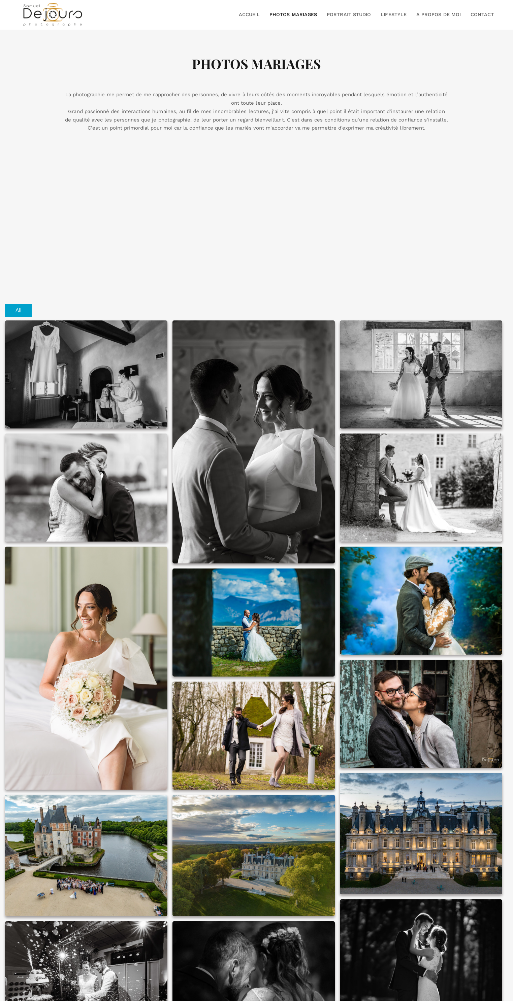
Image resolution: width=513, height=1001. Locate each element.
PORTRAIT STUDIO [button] (349, 14)
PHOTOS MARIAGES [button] (293, 14)
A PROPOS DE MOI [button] (438, 14)
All (18, 310)
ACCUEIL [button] (249, 14)
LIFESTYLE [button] (394, 14)
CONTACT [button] (482, 14)
